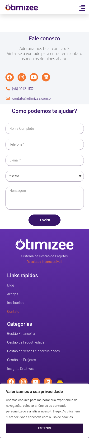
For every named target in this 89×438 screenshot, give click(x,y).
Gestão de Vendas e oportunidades (33, 351)
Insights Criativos (20, 368)
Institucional (16, 302)
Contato (13, 311)
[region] (44, 411)
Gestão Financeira (21, 333)
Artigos (12, 294)
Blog (10, 285)
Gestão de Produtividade (25, 342)
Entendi (44, 428)
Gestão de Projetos (21, 360)
